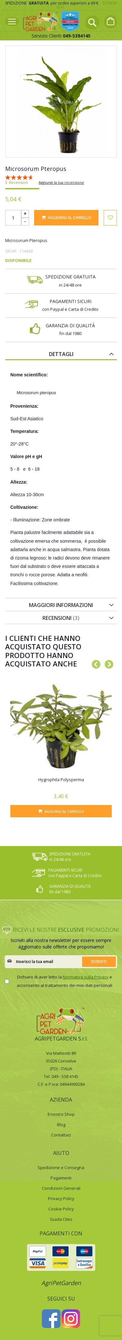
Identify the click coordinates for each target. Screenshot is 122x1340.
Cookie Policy (61, 1209)
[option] (61, 745)
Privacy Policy (61, 1198)
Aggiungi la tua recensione (61, 182)
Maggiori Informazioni (61, 605)
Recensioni (61, 618)
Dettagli (61, 354)
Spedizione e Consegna (61, 1167)
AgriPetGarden (61, 1283)
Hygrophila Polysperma (61, 779)
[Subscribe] (99, 962)
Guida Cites (61, 1219)
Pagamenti (61, 1178)
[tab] (61, 353)
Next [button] (107, 663)
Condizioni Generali (61, 1188)
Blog (61, 1124)
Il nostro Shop (61, 1114)
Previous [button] (94, 663)
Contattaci (61, 1135)
